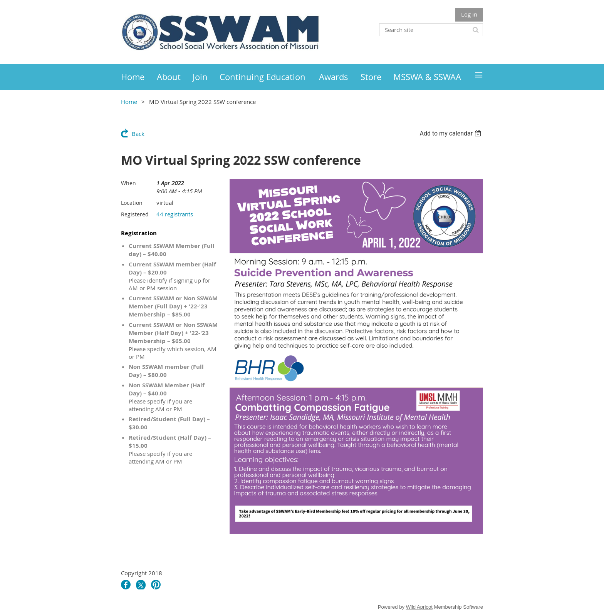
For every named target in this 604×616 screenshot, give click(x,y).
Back (138, 133)
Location (132, 202)
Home (129, 101)
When (128, 183)
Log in (469, 14)
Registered (135, 214)
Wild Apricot (419, 607)
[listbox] (451, 133)
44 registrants (174, 214)
